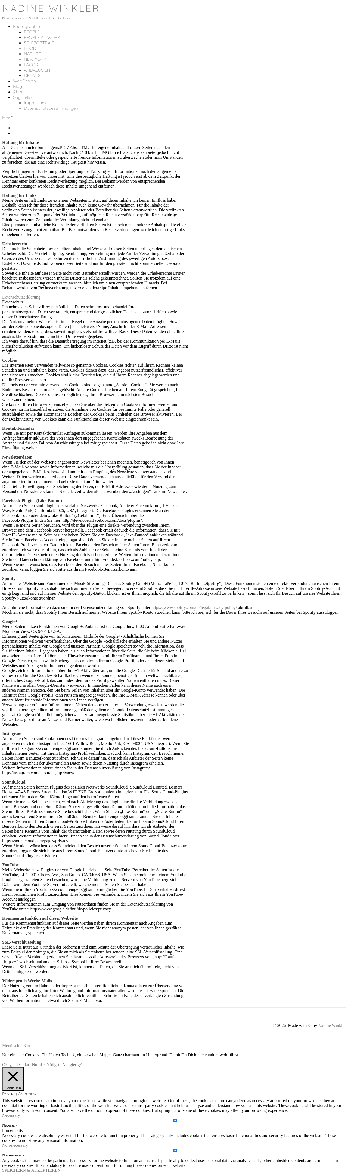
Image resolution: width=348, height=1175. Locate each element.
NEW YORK (35, 59)
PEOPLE (32, 32)
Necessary (10, 1125)
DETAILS (32, 75)
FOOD (30, 48)
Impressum (35, 102)
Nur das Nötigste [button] (46, 1064)
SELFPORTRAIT (39, 42)
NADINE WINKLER (51, 8)
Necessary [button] (11, 1115)
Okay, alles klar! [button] (16, 1064)
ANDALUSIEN (37, 70)
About (19, 91)
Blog (17, 86)
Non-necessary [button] (15, 1145)
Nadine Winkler (332, 1025)
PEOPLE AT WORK (42, 37)
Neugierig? (72, 1064)
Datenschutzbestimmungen (51, 108)
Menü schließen (16, 1045)
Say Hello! (22, 97)
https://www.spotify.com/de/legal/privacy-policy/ (194, 607)
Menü (7, 118)
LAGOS (31, 64)
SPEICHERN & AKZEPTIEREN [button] (31, 1170)
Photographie (26, 26)
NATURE (32, 53)
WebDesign (24, 81)
